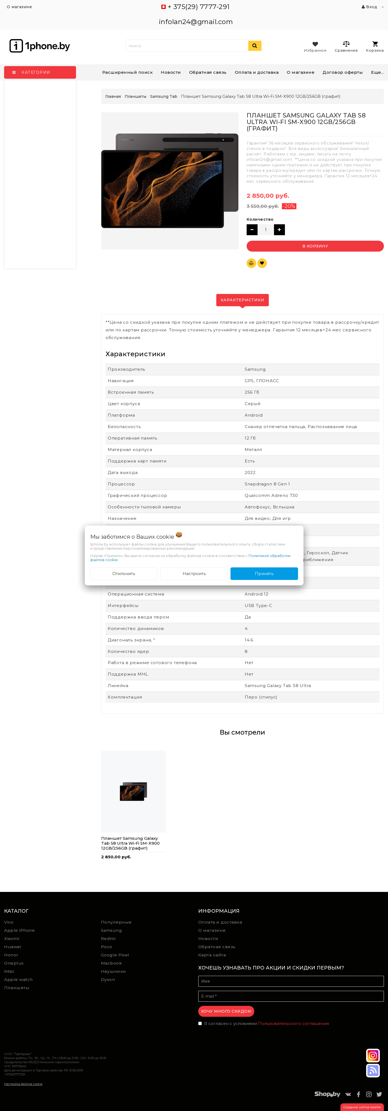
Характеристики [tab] (242, 299)
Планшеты (16, 987)
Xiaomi (11, 938)
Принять (264, 573)
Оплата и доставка (257, 72)
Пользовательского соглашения (293, 1023)
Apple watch (18, 979)
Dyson (108, 979)
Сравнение (346, 46)
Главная (113, 96)
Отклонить (123, 573)
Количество (260, 219)
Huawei (12, 946)
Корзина (375, 46)
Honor (11, 954)
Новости (171, 72)
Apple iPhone (19, 930)
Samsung (111, 930)
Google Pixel (115, 954)
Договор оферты (343, 72)
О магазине (212, 930)
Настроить (194, 573)
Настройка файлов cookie (23, 1084)
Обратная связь (208, 72)
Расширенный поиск (127, 72)
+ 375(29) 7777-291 (199, 7)
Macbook (111, 963)
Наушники (113, 971)
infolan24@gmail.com (196, 22)
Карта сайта (212, 954)
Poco (106, 946)
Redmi (108, 938)
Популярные (116, 922)
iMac (9, 971)
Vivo (8, 922)
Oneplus (14, 963)
